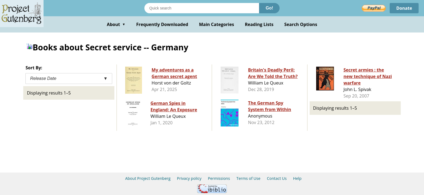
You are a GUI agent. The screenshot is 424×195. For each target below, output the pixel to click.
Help (297, 178)
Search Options (300, 24)
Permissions (219, 178)
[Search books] (201, 8)
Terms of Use (248, 178)
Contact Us (277, 178)
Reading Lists (259, 24)
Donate (404, 8)
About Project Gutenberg (148, 178)
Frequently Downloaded (162, 24)
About (116, 24)
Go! (269, 8)
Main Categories (216, 24)
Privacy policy (189, 178)
